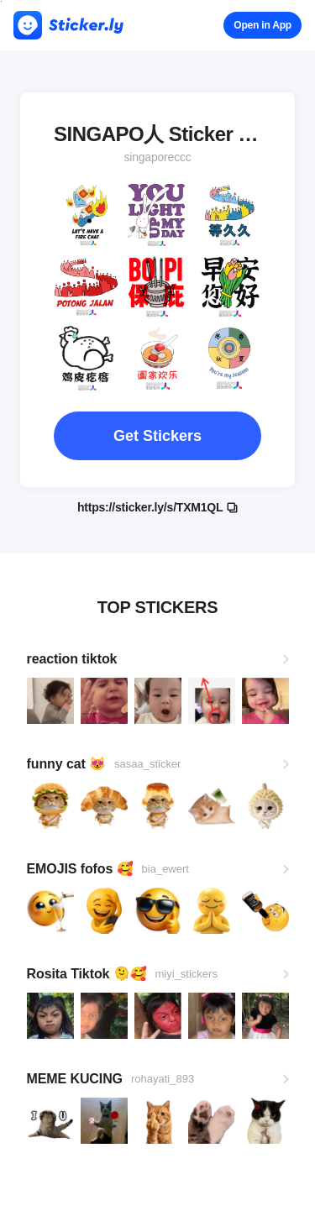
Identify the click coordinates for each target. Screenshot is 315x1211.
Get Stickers (157, 435)
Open (262, 25)
